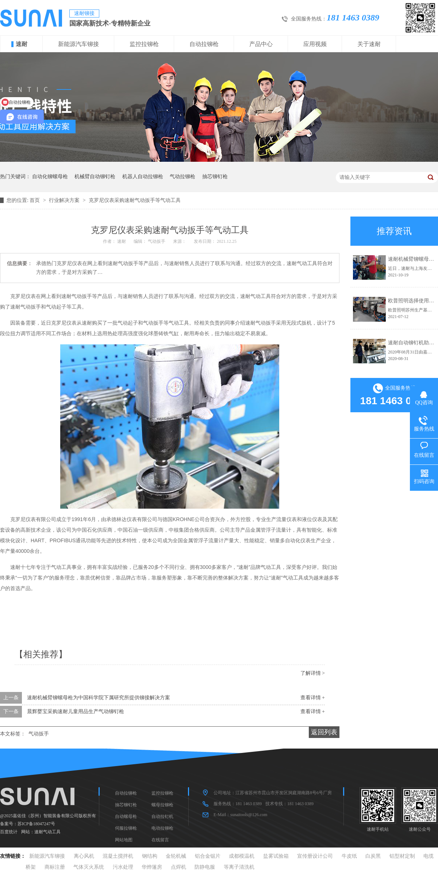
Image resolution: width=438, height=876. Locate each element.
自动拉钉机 (162, 816)
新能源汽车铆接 (78, 44)
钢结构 (149, 856)
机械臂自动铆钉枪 (94, 176)
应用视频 (315, 44)
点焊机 (178, 867)
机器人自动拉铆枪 (142, 176)
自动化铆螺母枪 (50, 176)
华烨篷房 (152, 867)
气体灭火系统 (88, 867)
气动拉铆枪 (182, 176)
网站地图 (123, 839)
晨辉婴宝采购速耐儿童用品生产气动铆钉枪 (75, 711)
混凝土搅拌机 (118, 856)
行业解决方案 (65, 200)
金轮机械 (176, 856)
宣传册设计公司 (315, 856)
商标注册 (55, 867)
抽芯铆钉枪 (215, 176)
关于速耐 (369, 44)
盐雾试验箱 (276, 856)
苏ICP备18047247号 (36, 823)
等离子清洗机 (239, 867)
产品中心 (261, 44)
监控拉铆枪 (144, 44)
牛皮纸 (349, 856)
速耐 (21, 44)
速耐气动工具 (47, 831)
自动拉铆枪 (204, 44)
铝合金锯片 (207, 856)
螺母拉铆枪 (162, 804)
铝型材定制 (402, 856)
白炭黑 (373, 856)
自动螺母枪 (126, 816)
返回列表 (324, 732)
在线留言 (160, 839)
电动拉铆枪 (162, 828)
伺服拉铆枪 (126, 828)
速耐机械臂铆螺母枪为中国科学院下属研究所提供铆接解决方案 (98, 697)
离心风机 (84, 856)
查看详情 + (312, 697)
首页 (35, 200)
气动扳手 (38, 734)
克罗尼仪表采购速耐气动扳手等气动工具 (135, 200)
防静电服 (205, 867)
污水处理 (123, 867)
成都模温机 (241, 856)
